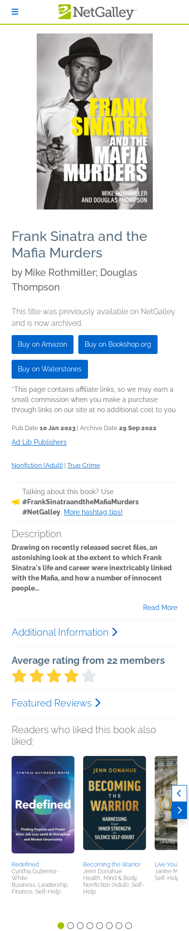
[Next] (179, 810)
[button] (43, 807)
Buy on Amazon (42, 344)
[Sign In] (15, 12)
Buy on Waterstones (50, 369)
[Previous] (179, 793)
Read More (160, 607)
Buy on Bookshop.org (118, 344)
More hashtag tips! (93, 512)
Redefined (25, 864)
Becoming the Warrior (112, 864)
